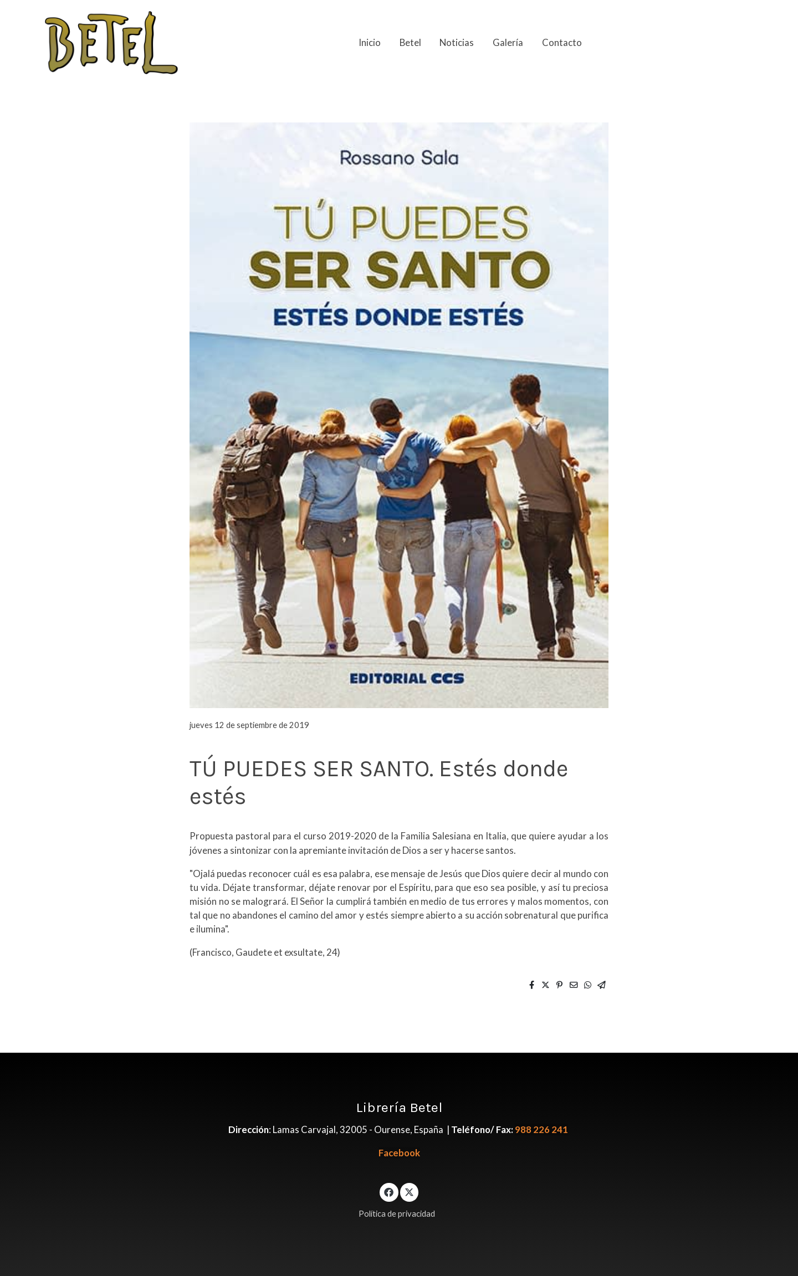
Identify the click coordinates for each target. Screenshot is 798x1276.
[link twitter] (409, 1191)
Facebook (399, 1153)
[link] (111, 42)
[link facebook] (389, 1191)
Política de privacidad (397, 1213)
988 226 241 (541, 1129)
